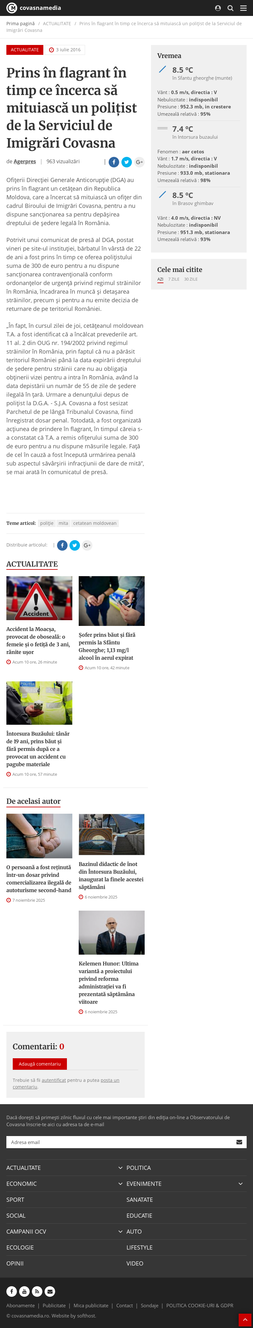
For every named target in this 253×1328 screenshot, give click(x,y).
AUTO (134, 1231)
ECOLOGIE (20, 1247)
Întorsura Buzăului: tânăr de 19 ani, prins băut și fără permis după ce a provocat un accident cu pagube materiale (37, 748)
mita (63, 523)
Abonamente (20, 1305)
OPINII (15, 1263)
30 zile (191, 279)
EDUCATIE (139, 1215)
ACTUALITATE (25, 50)
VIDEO (134, 1263)
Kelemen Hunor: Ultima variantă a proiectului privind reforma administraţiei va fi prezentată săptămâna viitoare (109, 982)
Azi (160, 279)
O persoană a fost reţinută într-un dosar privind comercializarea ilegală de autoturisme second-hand (38, 878)
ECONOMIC (21, 1183)
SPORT (15, 1199)
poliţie (47, 523)
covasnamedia (33, 8)
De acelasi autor (33, 801)
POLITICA (138, 1167)
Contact (124, 1305)
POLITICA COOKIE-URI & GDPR (199, 1305)
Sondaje (149, 1305)
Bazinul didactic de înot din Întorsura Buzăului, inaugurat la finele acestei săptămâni (111, 875)
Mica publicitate (91, 1305)
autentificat (54, 1080)
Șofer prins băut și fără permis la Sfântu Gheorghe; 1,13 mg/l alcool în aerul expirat (107, 646)
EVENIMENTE (144, 1183)
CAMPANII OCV (26, 1231)
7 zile (173, 279)
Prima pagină (20, 23)
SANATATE (139, 1199)
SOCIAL (15, 1215)
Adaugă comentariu (40, 1064)
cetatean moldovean (95, 523)
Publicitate (54, 1305)
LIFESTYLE (139, 1247)
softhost (86, 1315)
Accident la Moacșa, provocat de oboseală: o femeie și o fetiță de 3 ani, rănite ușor (38, 640)
